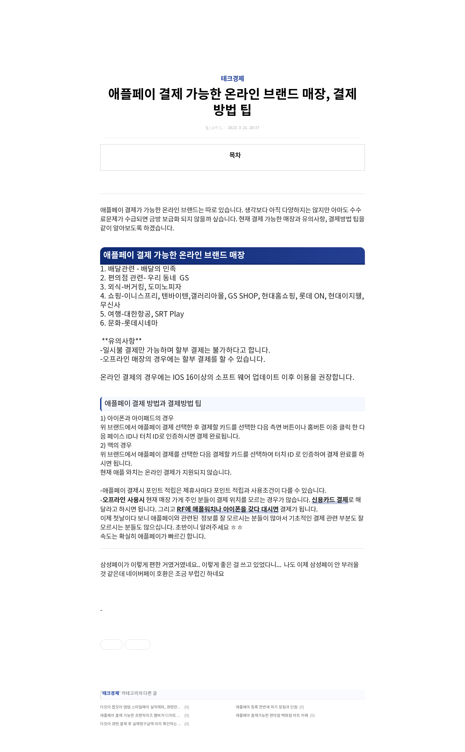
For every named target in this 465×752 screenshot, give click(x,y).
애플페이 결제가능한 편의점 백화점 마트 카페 (272, 716)
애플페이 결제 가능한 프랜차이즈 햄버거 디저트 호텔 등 (141, 716)
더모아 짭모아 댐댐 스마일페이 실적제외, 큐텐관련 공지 (141, 707)
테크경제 (232, 79)
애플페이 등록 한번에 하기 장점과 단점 (266, 707)
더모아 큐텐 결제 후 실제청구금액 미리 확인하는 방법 (141, 724)
